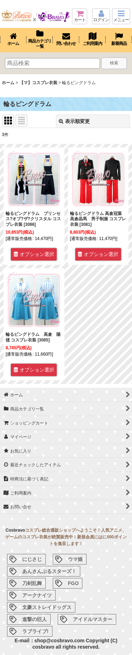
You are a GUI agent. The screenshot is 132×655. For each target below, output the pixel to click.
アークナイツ (37, 595)
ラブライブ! (35, 631)
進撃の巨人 (34, 619)
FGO (73, 583)
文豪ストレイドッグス (46, 607)
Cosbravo (15, 530)
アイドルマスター (92, 619)
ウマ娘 (75, 559)
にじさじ (32, 559)
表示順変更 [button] (74, 121)
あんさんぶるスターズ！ (49, 571)
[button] (121, 16)
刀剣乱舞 (32, 583)
